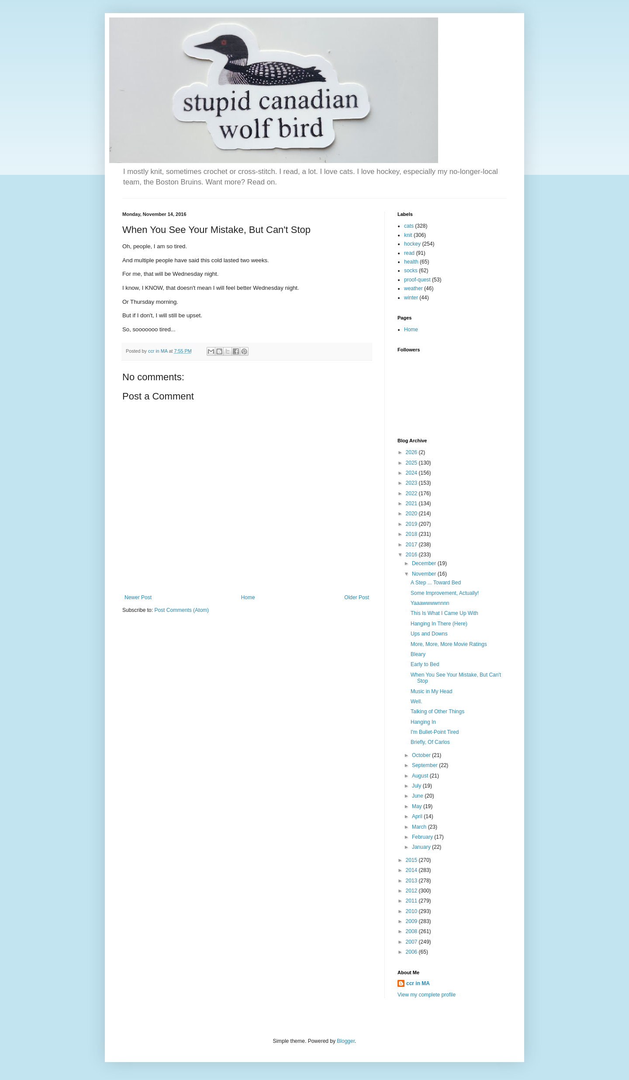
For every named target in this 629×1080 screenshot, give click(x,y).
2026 (412, 452)
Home (248, 597)
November (425, 574)
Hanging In (423, 722)
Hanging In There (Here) (439, 624)
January (422, 847)
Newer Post (138, 597)
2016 (412, 555)
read (409, 253)
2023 (412, 483)
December (425, 563)
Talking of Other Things (437, 711)
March (420, 827)
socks (411, 270)
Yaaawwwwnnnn (430, 603)
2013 (412, 881)
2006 (412, 952)
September (425, 765)
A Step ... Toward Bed (436, 583)
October (422, 755)
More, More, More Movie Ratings (449, 644)
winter (411, 298)
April (418, 816)
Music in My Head (431, 691)
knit (408, 235)
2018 (412, 534)
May (417, 806)
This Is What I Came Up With (444, 613)
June (418, 796)
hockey (412, 244)
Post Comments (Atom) (181, 610)
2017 (412, 545)
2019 (412, 524)
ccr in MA (418, 983)
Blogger (346, 1041)
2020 (412, 513)
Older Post (356, 597)
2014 (412, 870)
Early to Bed (425, 664)
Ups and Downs (429, 634)
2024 (412, 473)
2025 (412, 463)
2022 (412, 493)
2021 (412, 503)
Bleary (418, 654)
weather (413, 288)
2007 (412, 942)
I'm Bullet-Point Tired (435, 732)
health (411, 262)
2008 (412, 931)
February (423, 837)
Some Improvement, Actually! (445, 593)
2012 (412, 891)
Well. (416, 701)
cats (409, 226)
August (421, 776)
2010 (412, 911)
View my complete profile (426, 995)
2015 (412, 860)
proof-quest (417, 280)
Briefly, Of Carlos (430, 742)
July (417, 786)
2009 (412, 921)
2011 (412, 901)
